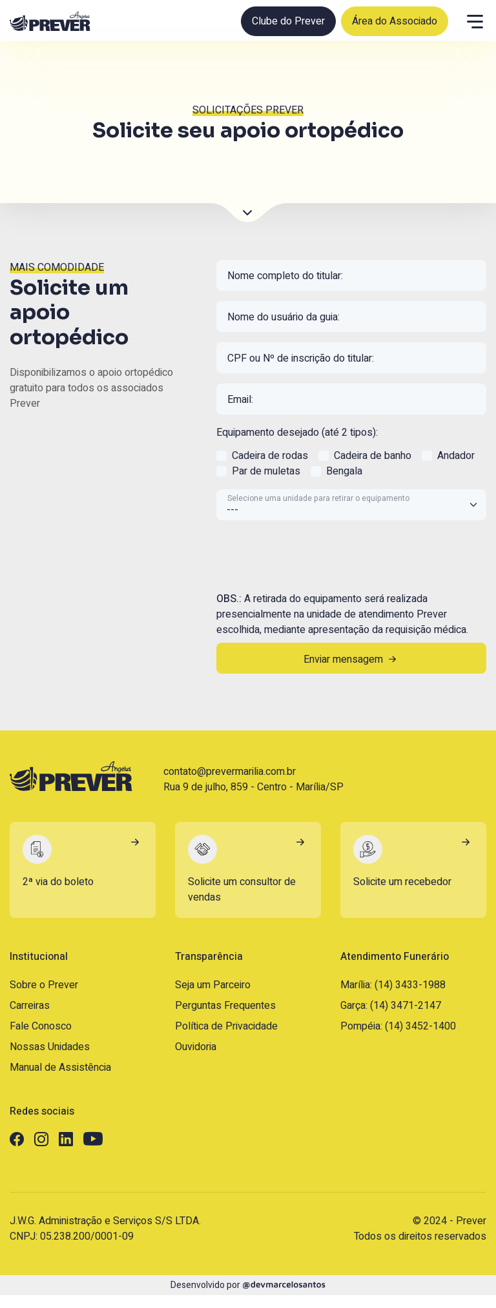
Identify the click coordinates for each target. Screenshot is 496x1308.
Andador (456, 456)
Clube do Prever (288, 21)
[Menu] (475, 21)
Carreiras (30, 1005)
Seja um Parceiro (213, 985)
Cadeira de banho (372, 456)
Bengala (344, 471)
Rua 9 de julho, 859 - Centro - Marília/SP (253, 787)
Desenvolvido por (248, 1285)
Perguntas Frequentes (225, 1005)
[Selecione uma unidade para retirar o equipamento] (351, 504)
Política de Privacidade (226, 1026)
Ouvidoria (195, 1047)
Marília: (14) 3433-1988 (393, 985)
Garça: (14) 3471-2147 (390, 1005)
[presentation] (314, 556)
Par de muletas (266, 471)
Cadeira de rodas (270, 456)
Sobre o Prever (44, 985)
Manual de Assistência (60, 1067)
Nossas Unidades (50, 1047)
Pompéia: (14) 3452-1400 (398, 1026)
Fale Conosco (41, 1026)
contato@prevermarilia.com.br (229, 771)
